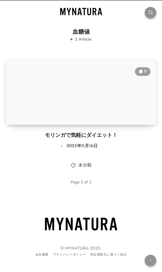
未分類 (85, 165)
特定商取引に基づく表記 (108, 254)
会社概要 (42, 254)
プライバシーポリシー (69, 254)
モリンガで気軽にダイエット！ (81, 135)
